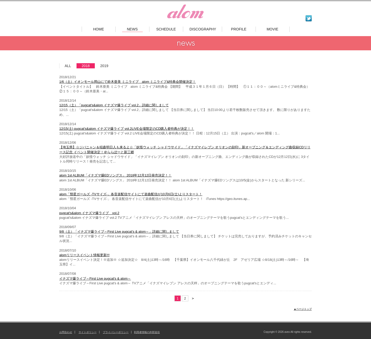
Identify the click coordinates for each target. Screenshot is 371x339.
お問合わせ (65, 332)
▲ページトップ (303, 309)
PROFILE (239, 29)
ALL (68, 66)
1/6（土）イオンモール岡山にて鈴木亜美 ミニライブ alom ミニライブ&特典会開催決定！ (127, 82)
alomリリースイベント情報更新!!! (84, 255)
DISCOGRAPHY (202, 29)
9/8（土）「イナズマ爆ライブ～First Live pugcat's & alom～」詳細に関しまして (119, 231)
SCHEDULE (166, 29)
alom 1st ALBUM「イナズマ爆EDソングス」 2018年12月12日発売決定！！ (115, 175)
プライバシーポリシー (116, 332)
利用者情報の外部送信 (147, 332)
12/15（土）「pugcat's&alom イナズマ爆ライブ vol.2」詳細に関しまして (114, 105)
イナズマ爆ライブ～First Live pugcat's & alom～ (95, 278)
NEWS (132, 29)
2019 (104, 66)
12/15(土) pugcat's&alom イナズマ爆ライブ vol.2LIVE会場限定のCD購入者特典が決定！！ (126, 129)
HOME (98, 29)
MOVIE (272, 29)
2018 (86, 66)
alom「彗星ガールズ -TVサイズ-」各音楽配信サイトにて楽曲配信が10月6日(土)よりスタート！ (130, 194)
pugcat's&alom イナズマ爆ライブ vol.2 (89, 213)
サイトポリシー (88, 332)
